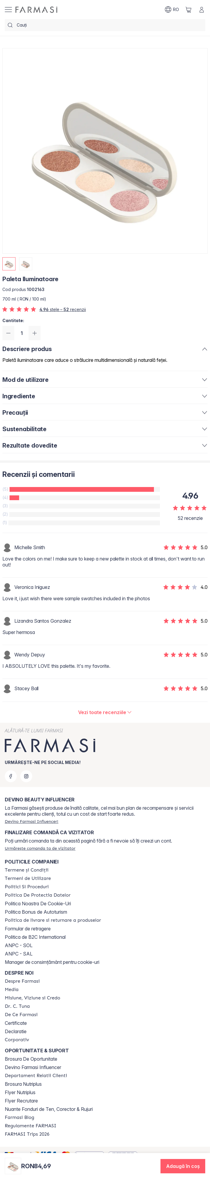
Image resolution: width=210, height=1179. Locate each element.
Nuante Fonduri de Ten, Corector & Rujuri (49, 1109)
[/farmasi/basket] (188, 9)
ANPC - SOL (19, 945)
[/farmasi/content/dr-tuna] (17, 1006)
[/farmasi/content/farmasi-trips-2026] (27, 1134)
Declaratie (16, 1031)
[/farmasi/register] (31, 821)
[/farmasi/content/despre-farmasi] (22, 981)
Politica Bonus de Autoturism (36, 912)
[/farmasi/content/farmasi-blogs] (19, 1117)
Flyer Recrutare (21, 1101)
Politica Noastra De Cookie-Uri (38, 904)
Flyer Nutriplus (20, 1092)
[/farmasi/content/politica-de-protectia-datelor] (37, 895)
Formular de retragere (28, 929)
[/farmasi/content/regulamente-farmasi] (30, 1126)
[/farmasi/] (36, 9)
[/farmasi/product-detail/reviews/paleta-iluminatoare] (105, 712)
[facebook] (11, 776)
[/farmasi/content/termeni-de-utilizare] (28, 878)
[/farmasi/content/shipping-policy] (53, 920)
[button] (182, 1166)
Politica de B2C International (35, 937)
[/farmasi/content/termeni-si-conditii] (27, 870)
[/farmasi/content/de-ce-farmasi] (21, 1015)
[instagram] (26, 776)
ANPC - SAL (19, 954)
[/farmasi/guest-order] (40, 848)
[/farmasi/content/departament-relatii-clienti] (36, 1076)
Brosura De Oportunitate (31, 1059)
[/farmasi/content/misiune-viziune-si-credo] (32, 998)
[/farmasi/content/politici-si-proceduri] (27, 887)
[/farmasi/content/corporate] (17, 1040)
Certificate (16, 1023)
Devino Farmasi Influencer (33, 1067)
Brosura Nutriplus (23, 1084)
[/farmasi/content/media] (11, 990)
